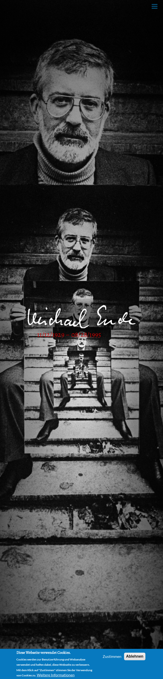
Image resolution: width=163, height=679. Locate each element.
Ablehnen (135, 656)
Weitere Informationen (56, 675)
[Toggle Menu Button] (154, 6)
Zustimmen (112, 656)
